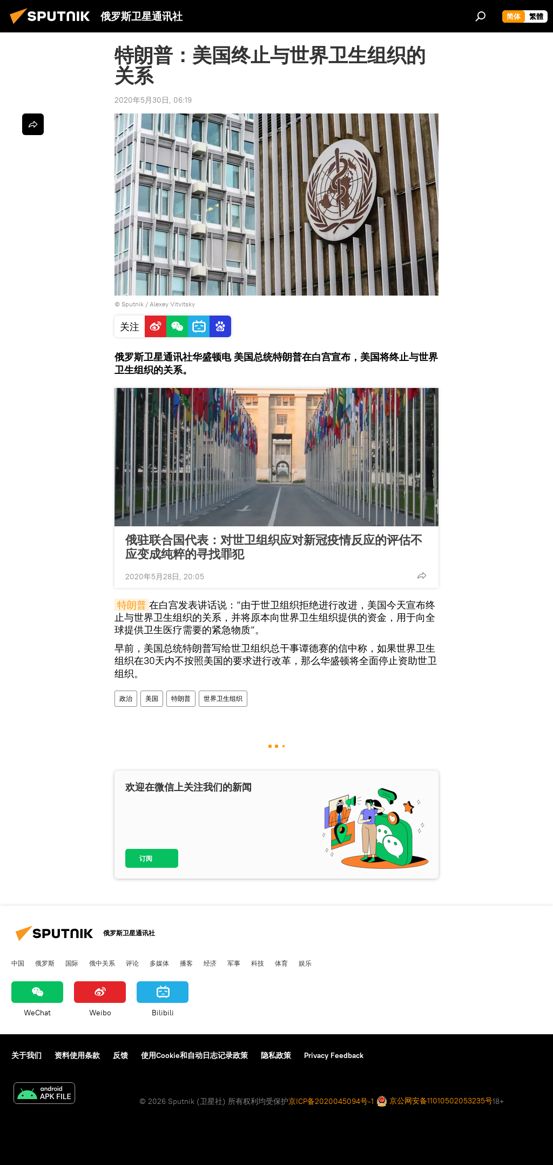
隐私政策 (276, 1055)
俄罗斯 (45, 963)
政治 (125, 698)
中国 (17, 963)
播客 (186, 963)
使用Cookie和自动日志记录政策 (194, 1055)
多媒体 (159, 963)
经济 (210, 963)
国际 (71, 963)
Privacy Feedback (333, 1055)
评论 (132, 963)
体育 (281, 963)
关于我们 (26, 1055)
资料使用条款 (77, 1055)
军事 (233, 963)
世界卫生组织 (223, 698)
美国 (151, 698)
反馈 (120, 1055)
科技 (257, 963)
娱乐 (305, 963)
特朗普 (131, 605)
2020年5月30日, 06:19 (153, 100)
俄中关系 (102, 963)
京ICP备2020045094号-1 (331, 1101)
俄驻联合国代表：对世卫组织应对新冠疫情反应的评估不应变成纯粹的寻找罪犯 (273, 547)
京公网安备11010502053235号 (434, 1101)
